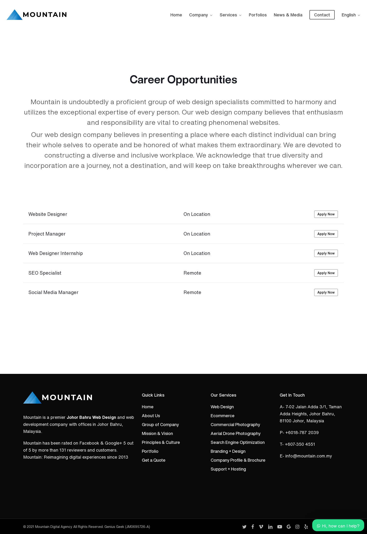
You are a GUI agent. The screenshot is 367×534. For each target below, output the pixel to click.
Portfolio (150, 451)
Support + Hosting (228, 469)
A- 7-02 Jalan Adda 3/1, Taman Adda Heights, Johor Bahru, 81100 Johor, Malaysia (311, 414)
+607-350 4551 (300, 444)
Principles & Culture (161, 442)
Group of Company (160, 424)
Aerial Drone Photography (236, 433)
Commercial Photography (235, 424)
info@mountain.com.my (308, 456)
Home (148, 407)
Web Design (222, 407)
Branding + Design (228, 451)
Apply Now (326, 227)
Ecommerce (223, 415)
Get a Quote (153, 460)
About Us (151, 415)
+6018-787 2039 (302, 432)
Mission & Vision (157, 433)
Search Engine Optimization (238, 442)
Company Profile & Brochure (238, 460)
